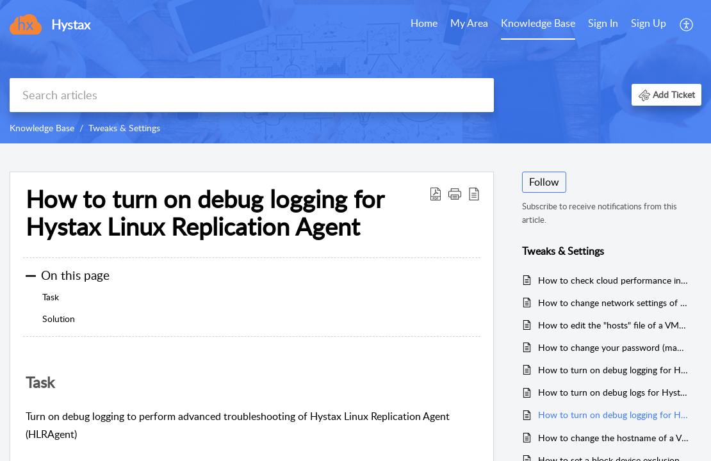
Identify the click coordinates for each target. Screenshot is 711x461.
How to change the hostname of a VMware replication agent (613, 438)
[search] (252, 95)
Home (424, 23)
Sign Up (648, 23)
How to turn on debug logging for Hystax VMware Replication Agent (613, 370)
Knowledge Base (538, 23)
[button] (666, 94)
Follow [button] (544, 182)
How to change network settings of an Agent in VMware (613, 302)
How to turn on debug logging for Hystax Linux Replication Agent (205, 213)
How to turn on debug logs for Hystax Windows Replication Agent (613, 392)
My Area (469, 23)
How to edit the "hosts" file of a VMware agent (613, 325)
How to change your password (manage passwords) (613, 347)
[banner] (355, 71)
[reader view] (474, 193)
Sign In (603, 23)
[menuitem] (627, 24)
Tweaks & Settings (124, 128)
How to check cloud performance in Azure (613, 280)
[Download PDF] (435, 193)
